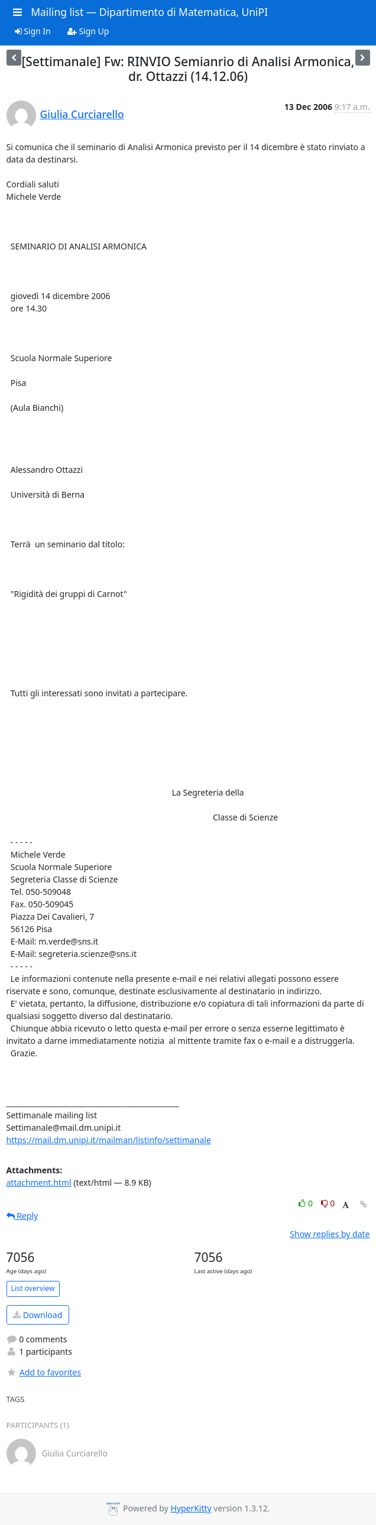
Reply (22, 1215)
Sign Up (88, 31)
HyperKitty (190, 1508)
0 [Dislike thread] (328, 1203)
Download (37, 1314)
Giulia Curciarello (82, 114)
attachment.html (39, 1182)
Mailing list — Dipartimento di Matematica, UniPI (149, 12)
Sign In (33, 31)
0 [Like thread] (307, 1203)
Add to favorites (44, 1372)
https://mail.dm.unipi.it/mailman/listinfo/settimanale (109, 1140)
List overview (33, 1288)
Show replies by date (329, 1234)
